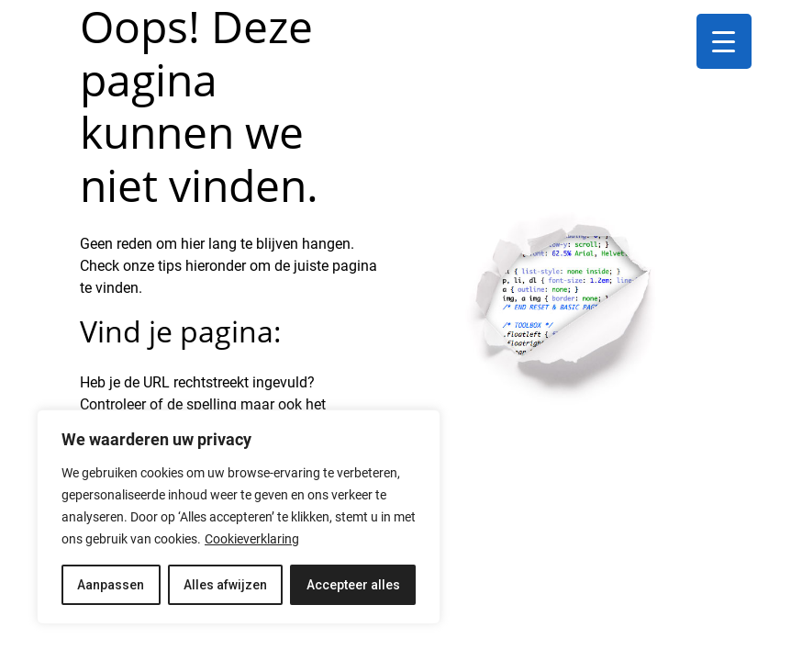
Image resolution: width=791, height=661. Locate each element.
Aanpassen (110, 584)
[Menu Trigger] (724, 41)
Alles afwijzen (225, 584)
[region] (238, 516)
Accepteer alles (353, 584)
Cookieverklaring (252, 539)
